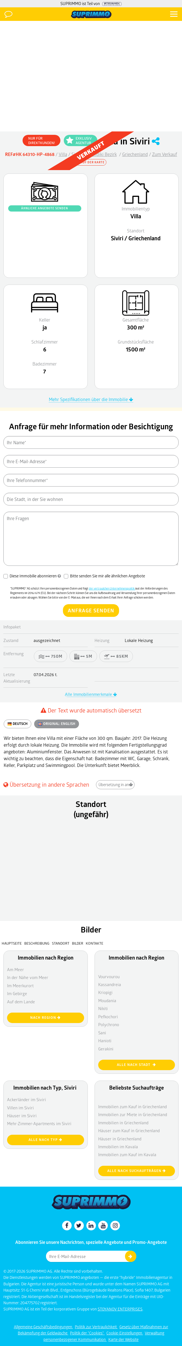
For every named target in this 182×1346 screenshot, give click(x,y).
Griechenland (135, 154)
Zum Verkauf (164, 154)
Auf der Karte (91, 162)
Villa (63, 154)
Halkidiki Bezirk (102, 154)
